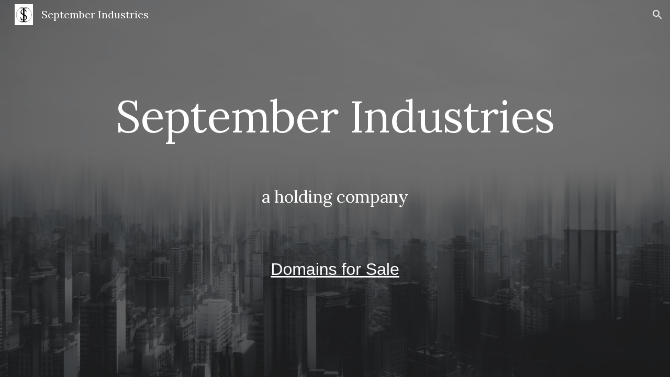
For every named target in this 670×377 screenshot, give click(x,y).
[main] (335, 188)
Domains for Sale (335, 269)
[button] (657, 14)
